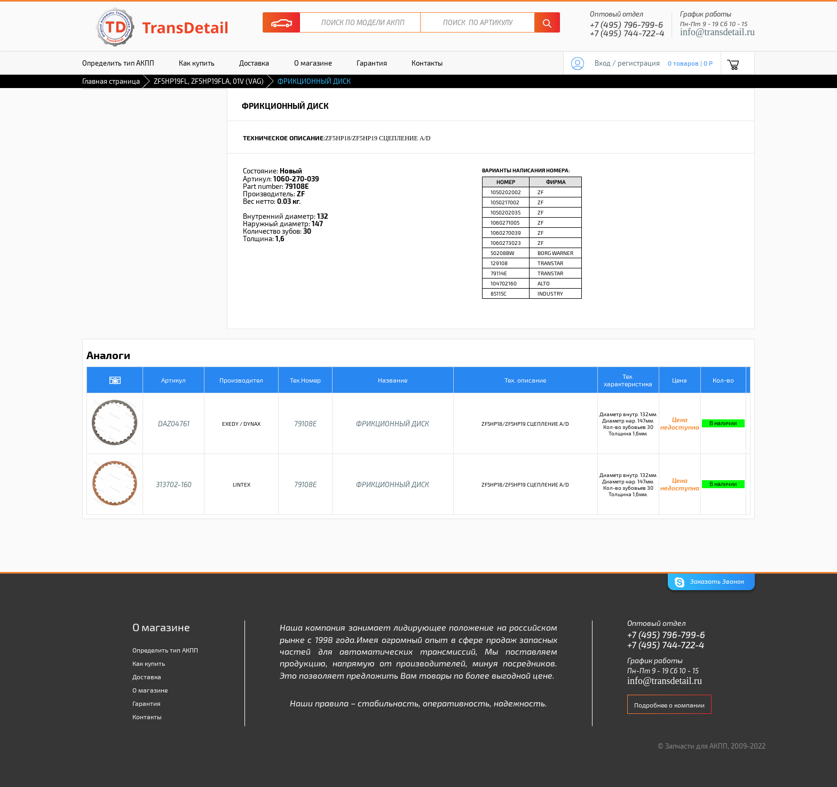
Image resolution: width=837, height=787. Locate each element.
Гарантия (372, 63)
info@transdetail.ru (717, 32)
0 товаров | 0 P (690, 63)
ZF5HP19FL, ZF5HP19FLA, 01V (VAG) (209, 81)
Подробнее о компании (669, 705)
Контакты (427, 63)
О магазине (313, 63)
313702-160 (174, 484)
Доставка (254, 63)
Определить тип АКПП (118, 63)
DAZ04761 (173, 423)
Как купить (197, 63)
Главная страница (111, 81)
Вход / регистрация (627, 63)
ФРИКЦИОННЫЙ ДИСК (392, 423)
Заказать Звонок (709, 582)
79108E (305, 423)
